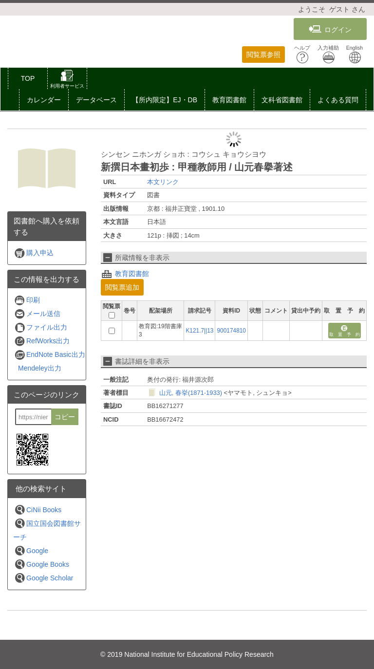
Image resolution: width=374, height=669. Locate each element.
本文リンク (163, 182)
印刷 (27, 300)
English (354, 54)
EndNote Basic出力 (49, 355)
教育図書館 (229, 100)
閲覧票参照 (263, 54)
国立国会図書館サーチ (47, 529)
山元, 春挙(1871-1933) (190, 392)
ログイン (330, 29)
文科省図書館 (282, 100)
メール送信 (37, 314)
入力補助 (328, 54)
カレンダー (44, 100)
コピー (65, 417)
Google (31, 550)
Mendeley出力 (39, 368)
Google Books (41, 564)
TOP (28, 78)
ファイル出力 (40, 327)
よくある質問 (338, 100)
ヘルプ (302, 54)
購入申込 (34, 253)
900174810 (231, 330)
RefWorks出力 (42, 341)
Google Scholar (44, 578)
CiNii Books (37, 509)
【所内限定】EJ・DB (164, 100)
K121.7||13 (199, 330)
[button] (67, 80)
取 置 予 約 (344, 331)
